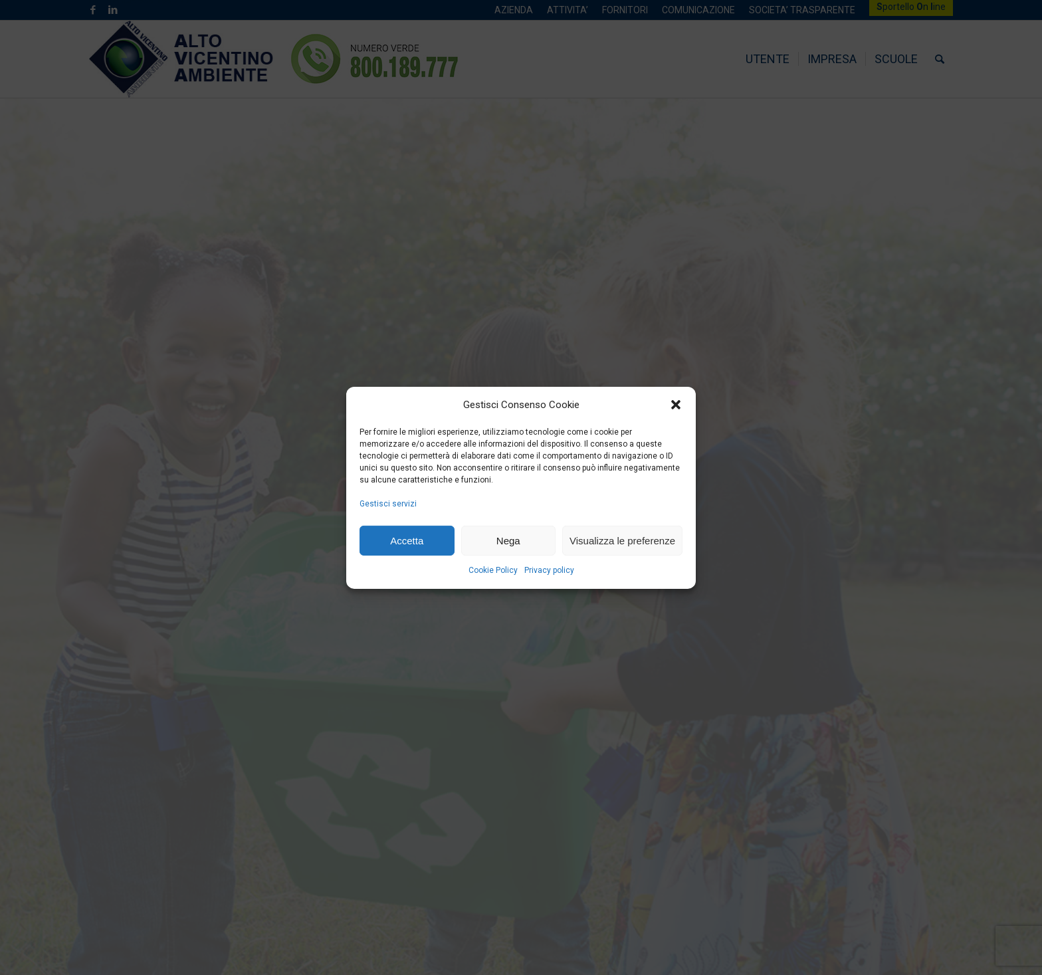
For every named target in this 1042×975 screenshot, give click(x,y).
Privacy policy (549, 570)
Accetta (406, 540)
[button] (675, 404)
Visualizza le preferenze (622, 540)
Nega (508, 540)
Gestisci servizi (388, 503)
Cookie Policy (493, 570)
